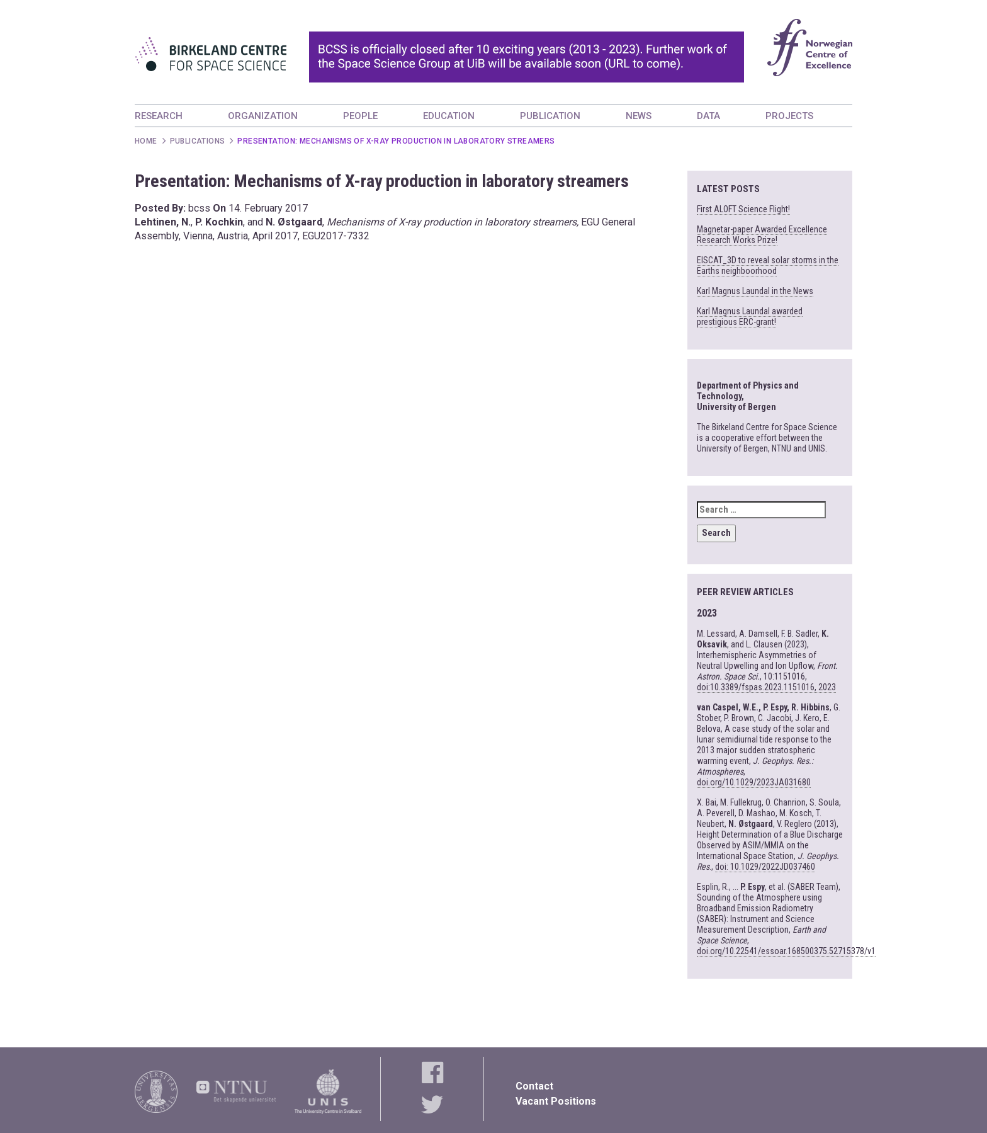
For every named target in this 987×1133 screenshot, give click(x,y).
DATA (708, 116)
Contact (534, 1086)
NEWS (638, 116)
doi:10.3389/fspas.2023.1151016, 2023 (766, 687)
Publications (197, 141)
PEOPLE (360, 116)
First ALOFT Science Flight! (743, 209)
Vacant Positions (556, 1101)
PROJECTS (789, 116)
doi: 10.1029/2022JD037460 (765, 867)
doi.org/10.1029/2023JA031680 (754, 782)
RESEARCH (159, 116)
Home (146, 141)
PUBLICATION (550, 116)
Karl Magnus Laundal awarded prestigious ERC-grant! (750, 316)
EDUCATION (449, 116)
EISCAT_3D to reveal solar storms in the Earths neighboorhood (767, 265)
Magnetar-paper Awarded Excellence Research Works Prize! (762, 234)
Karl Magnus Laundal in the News (755, 291)
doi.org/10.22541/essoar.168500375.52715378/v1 (786, 951)
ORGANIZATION (263, 116)
